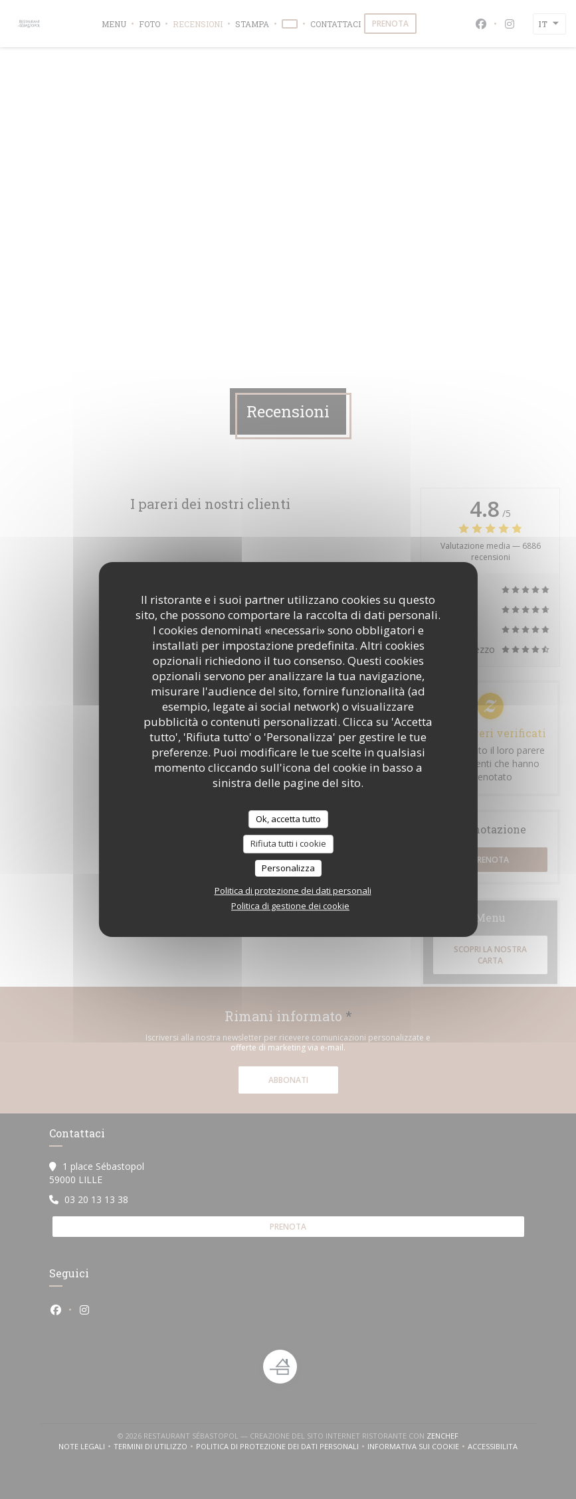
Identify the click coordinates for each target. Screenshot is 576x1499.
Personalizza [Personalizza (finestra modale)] (288, 868)
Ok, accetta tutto (288, 819)
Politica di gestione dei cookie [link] (290, 906)
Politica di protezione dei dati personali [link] (293, 890)
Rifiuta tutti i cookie (288, 843)
